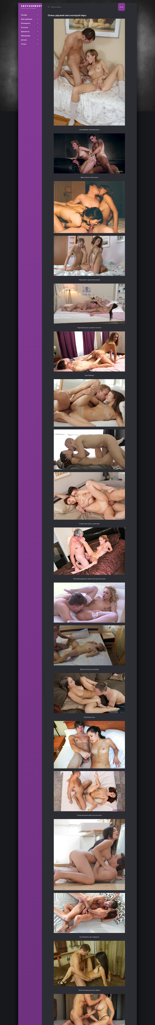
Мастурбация (26, 19)
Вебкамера (25, 36)
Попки (23, 44)
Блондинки (25, 23)
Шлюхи (24, 40)
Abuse (121, 7)
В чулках (24, 27)
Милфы (24, 15)
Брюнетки (25, 31)
